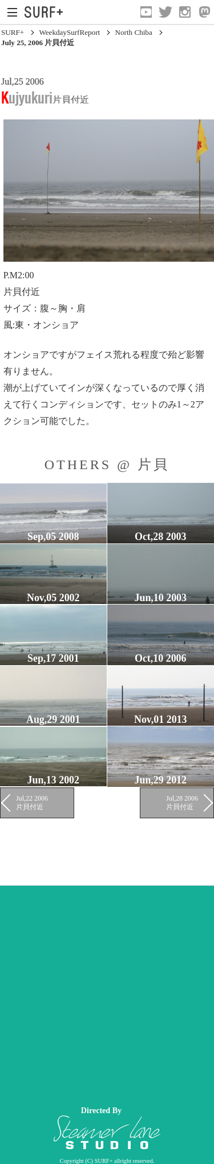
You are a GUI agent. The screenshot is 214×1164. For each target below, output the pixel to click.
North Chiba (133, 32)
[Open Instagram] (185, 12)
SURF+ (12, 32)
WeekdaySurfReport (69, 32)
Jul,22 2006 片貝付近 (32, 802)
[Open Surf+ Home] (46, 12)
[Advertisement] (107, 993)
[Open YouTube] (146, 12)
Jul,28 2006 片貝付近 (182, 802)
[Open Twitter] (165, 12)
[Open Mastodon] (204, 12)
